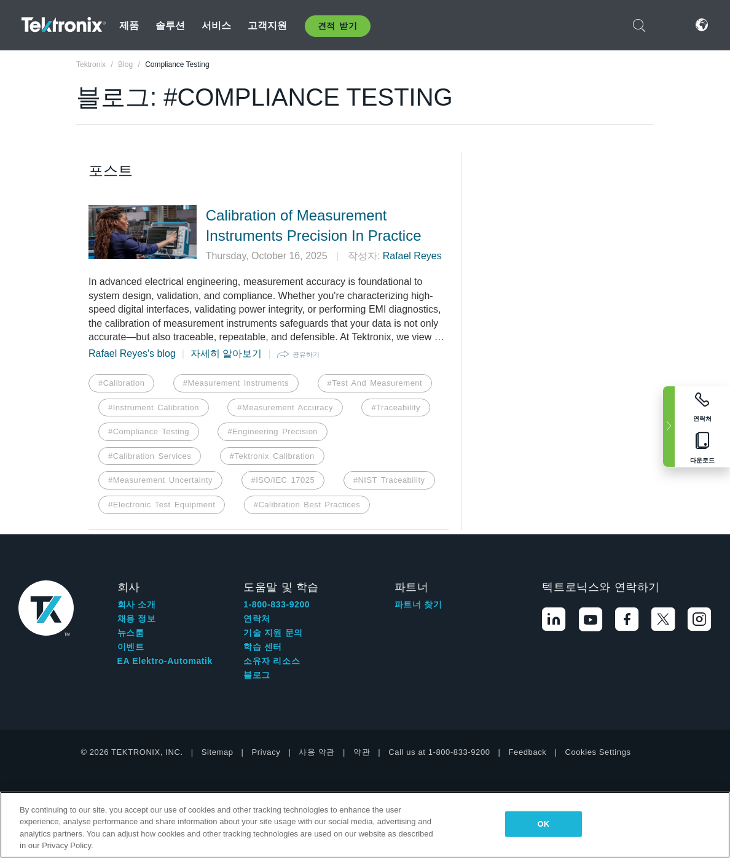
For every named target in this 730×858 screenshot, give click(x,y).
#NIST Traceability (389, 480)
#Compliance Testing (148, 431)
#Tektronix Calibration (272, 456)
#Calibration (121, 383)
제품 (129, 25)
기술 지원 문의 (273, 633)
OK (544, 824)
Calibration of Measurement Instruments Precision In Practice (314, 225)
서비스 (216, 25)
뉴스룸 (130, 633)
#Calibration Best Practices (307, 504)
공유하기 (306, 354)
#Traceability (395, 407)
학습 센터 (262, 647)
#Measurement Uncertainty (160, 480)
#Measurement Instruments (236, 383)
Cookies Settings (597, 752)
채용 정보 (136, 618)
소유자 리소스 (271, 661)
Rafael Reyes (412, 256)
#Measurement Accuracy (285, 407)
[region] (365, 825)
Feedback (528, 752)
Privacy (266, 752)
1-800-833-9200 (276, 604)
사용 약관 (317, 752)
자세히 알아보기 (226, 353)
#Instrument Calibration (153, 407)
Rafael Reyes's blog (132, 353)
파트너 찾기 (418, 604)
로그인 (670, 25)
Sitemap (218, 752)
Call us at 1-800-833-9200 (439, 752)
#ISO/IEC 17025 (283, 480)
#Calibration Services (149, 456)
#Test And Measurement (375, 383)
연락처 (256, 618)
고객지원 (268, 25)
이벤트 (130, 647)
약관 (361, 752)
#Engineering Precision (272, 431)
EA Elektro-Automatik (165, 661)
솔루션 (170, 25)
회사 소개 (136, 604)
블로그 (256, 675)
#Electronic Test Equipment (161, 504)
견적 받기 (338, 26)
